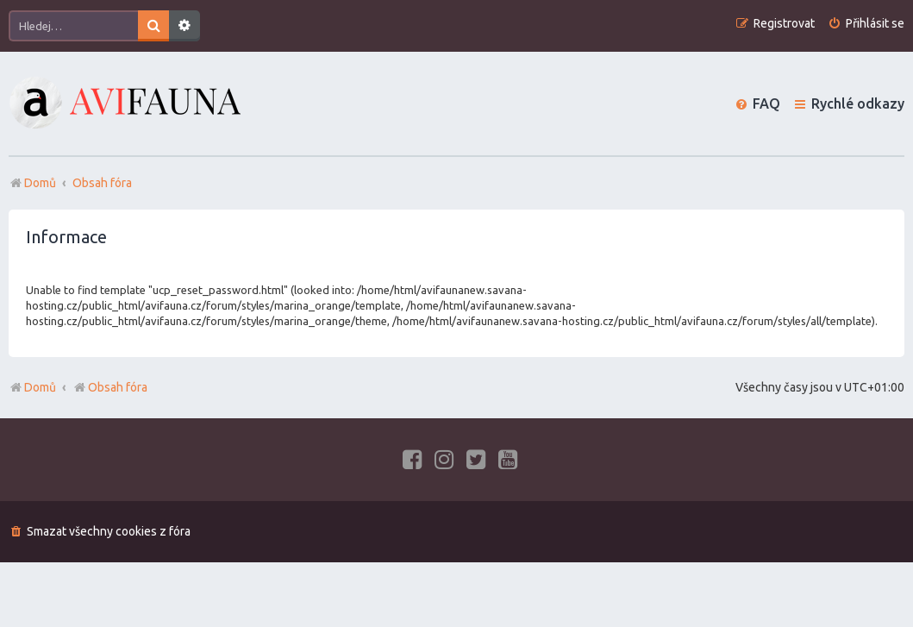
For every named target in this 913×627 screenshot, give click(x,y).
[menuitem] (866, 23)
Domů (40, 387)
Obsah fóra (109, 387)
